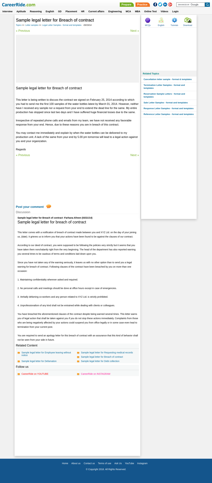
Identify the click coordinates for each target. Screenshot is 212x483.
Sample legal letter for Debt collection (100, 361)
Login (175, 11)
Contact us (89, 463)
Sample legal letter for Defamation (39, 361)
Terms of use (104, 463)
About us (75, 463)
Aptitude (21, 11)
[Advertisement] (77, 59)
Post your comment (30, 207)
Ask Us (118, 463)
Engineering (115, 11)
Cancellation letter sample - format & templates (168, 79)
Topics (19, 25)
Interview (7, 11)
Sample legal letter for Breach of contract (102, 357)
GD (59, 11)
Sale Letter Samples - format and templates (166, 102)
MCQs (148, 25)
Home (65, 463)
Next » (134, 30)
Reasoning (36, 11)
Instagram (142, 463)
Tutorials (174, 25)
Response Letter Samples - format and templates (169, 108)
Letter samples (31, 25)
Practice (142, 4)
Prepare (126, 4)
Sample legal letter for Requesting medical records (107, 352)
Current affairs (96, 11)
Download (187, 25)
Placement (71, 11)
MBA (137, 11)
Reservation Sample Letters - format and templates (164, 95)
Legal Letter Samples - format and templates (61, 25)
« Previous (23, 30)
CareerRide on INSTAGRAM (95, 374)
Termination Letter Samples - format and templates (164, 86)
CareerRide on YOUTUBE (35, 374)
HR (82, 11)
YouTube (129, 463)
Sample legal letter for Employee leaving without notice (46, 354)
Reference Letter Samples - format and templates (169, 114)
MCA (128, 11)
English (50, 11)
